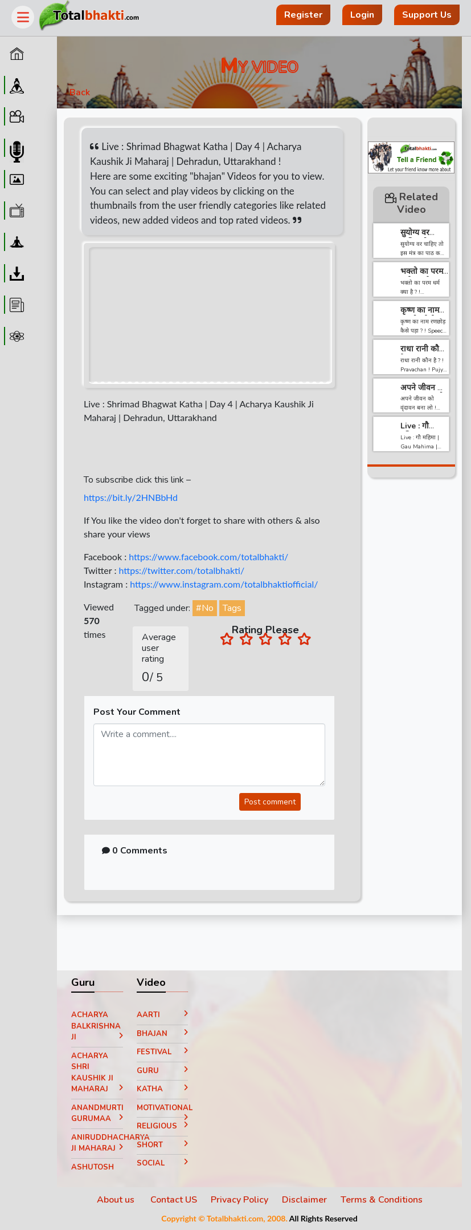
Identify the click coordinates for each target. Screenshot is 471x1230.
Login (362, 15)
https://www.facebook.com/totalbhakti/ (208, 556)
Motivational (163, 1110)
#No (205, 608)
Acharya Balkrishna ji (97, 1026)
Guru (163, 1071)
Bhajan (163, 1034)
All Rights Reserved (323, 1218)
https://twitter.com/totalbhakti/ (181, 570)
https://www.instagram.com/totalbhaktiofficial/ (224, 583)
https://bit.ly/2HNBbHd (131, 497)
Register (303, 15)
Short (163, 1145)
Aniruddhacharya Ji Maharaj (97, 1143)
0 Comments (134, 850)
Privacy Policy (239, 1199)
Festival (163, 1052)
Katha (163, 1089)
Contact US (173, 1199)
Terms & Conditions (382, 1199)
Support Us (427, 15)
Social (163, 1163)
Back (79, 92)
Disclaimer (304, 1199)
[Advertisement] (411, 660)
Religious (163, 1126)
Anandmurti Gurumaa (97, 1113)
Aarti (163, 1015)
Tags (232, 608)
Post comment (270, 801)
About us (117, 1199)
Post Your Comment (137, 712)
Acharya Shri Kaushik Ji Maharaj (97, 1073)
